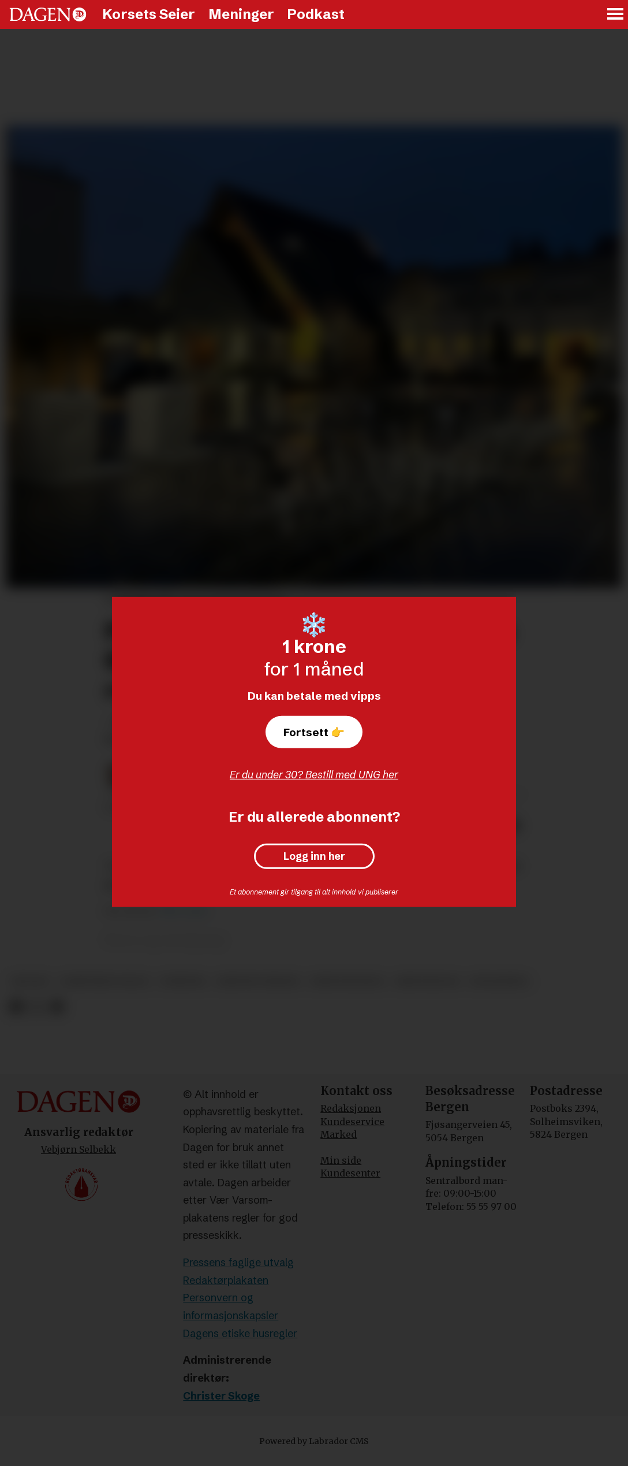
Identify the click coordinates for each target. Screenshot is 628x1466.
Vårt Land (183, 911)
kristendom (427, 981)
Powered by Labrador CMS (314, 1441)
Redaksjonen (350, 1108)
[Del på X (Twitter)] (36, 1006)
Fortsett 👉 (314, 732)
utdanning (499, 981)
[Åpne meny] (616, 15)
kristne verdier (258, 981)
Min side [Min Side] (340, 1160)
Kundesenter (350, 1173)
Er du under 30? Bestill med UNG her (314, 774)
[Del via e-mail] (56, 1006)
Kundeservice (352, 1121)
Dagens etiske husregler (240, 1333)
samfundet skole (105, 981)
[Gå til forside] (48, 14)
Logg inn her (314, 856)
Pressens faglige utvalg (238, 1262)
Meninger (241, 14)
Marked (338, 1134)
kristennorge (347, 981)
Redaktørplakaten (225, 1280)
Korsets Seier (148, 14)
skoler (30, 981)
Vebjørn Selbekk (78, 1149)
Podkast (316, 14)
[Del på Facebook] (15, 1006)
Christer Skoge (221, 1395)
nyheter (183, 981)
